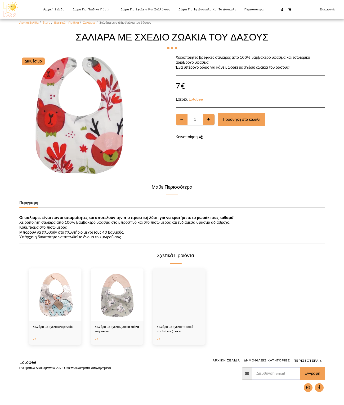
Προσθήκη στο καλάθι (241, 119)
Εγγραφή (312, 373)
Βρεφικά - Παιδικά (66, 23)
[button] (289, 9)
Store (46, 23)
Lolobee (196, 99)
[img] (55, 294)
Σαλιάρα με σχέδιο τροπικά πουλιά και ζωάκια (175, 329)
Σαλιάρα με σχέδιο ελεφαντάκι (53, 327)
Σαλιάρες (89, 23)
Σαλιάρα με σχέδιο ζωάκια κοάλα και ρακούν (117, 329)
